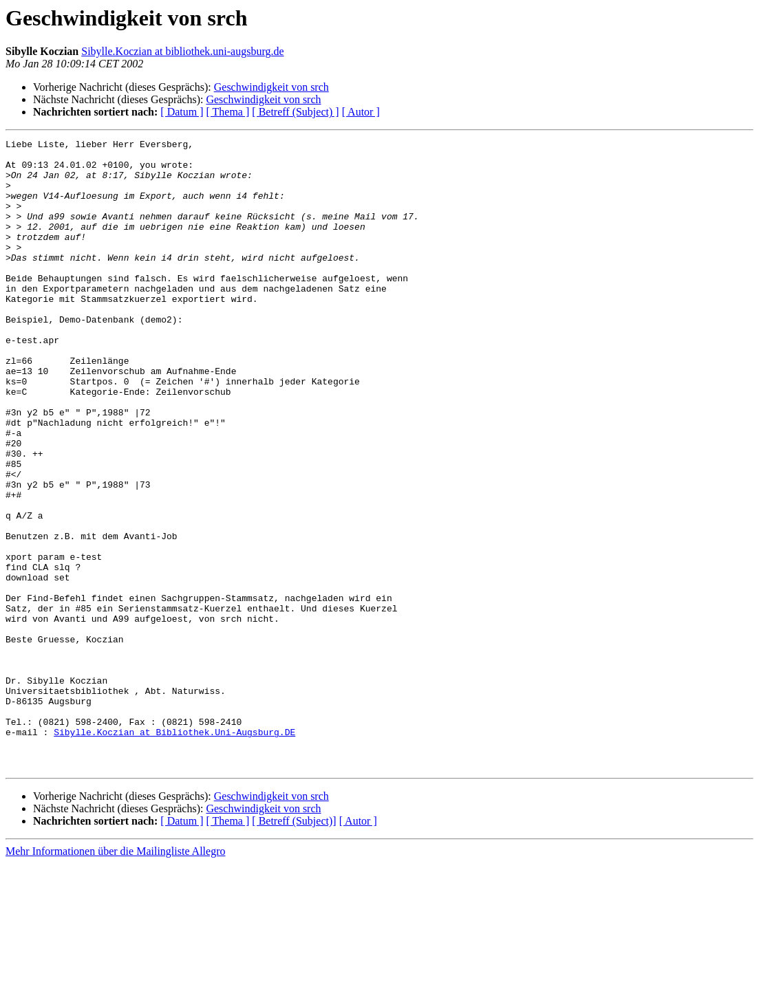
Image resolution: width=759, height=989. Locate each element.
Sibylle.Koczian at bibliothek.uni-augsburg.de (182, 51)
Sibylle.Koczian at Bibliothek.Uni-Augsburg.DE (174, 851)
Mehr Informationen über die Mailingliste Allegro (115, 977)
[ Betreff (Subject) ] (295, 112)
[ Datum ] (181, 112)
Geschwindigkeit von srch (271, 87)
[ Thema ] (228, 112)
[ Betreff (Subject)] (294, 947)
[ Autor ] (361, 112)
